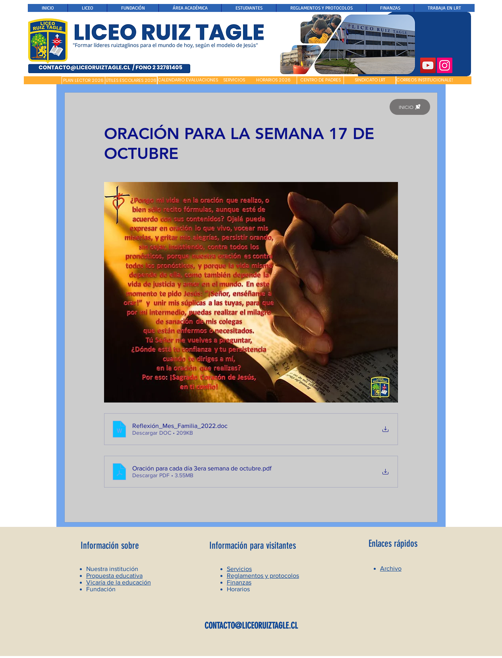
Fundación (101, 589)
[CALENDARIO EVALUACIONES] (188, 80)
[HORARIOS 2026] (273, 80)
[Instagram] (444, 65)
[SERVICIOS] (234, 80)
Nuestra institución (112, 568)
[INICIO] (410, 107)
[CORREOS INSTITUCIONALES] (425, 80)
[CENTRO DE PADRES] (320, 80)
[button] (43, 80)
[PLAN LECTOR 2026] (83, 81)
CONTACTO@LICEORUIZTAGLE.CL (251, 625)
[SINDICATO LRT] (370, 80)
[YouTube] (428, 65)
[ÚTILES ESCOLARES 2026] (131, 81)
